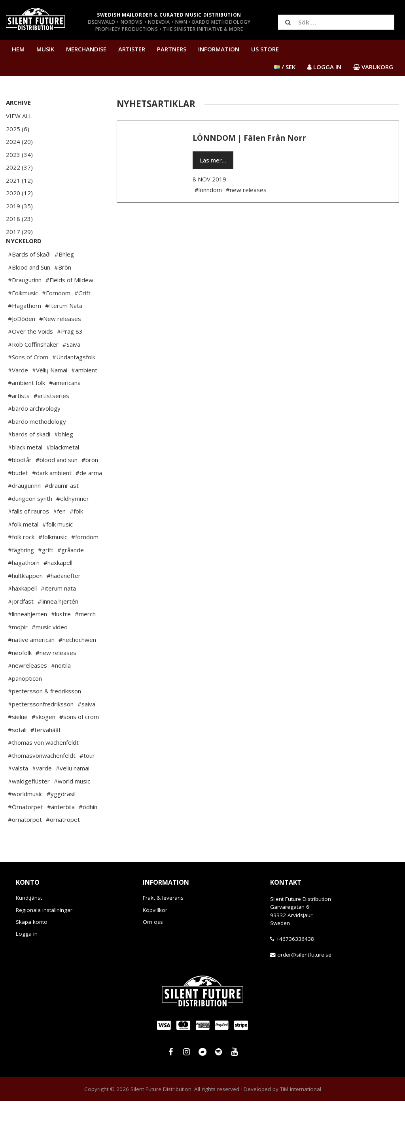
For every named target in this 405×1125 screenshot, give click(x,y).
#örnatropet (63, 843)
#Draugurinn (25, 304)
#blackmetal (62, 471)
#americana (65, 406)
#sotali (17, 753)
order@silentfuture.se (304, 978)
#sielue (18, 740)
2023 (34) (19, 155)
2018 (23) (19, 219)
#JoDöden (21, 342)
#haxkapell (58, 586)
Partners (171, 49)
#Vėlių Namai (49, 394)
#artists (19, 419)
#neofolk (20, 676)
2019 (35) (19, 206)
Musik (45, 49)
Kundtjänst (29, 921)
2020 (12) (19, 193)
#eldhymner (72, 522)
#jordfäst (21, 625)
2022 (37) (19, 167)
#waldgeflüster (29, 805)
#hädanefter (64, 599)
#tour (87, 779)
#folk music (57, 548)
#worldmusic (25, 817)
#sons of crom (79, 740)
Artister (131, 49)
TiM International (300, 1112)
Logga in (27, 957)
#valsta (18, 792)
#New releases (60, 342)
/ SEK (284, 67)
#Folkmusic (23, 317)
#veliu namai (72, 792)
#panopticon (25, 702)
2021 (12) (19, 180)
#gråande (70, 574)
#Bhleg (64, 278)
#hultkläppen (25, 599)
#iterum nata (58, 612)
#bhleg (63, 458)
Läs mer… (213, 160)
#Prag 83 (70, 355)
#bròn (89, 483)
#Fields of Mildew (69, 304)
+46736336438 (295, 962)
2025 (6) (17, 129)
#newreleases (27, 689)
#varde (42, 792)
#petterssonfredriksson (41, 728)
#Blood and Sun (29, 291)
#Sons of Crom (28, 381)
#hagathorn (24, 586)
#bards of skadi (29, 458)
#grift (45, 574)
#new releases (56, 676)
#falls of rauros (28, 535)
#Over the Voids (30, 355)
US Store (265, 49)
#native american (31, 663)
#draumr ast (62, 509)
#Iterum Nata (63, 329)
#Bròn (62, 291)
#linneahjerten (27, 638)
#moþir (18, 651)
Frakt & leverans (163, 921)
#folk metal (23, 548)
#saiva (86, 728)
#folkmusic (52, 560)
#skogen (43, 740)
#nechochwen (77, 663)
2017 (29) (19, 232)
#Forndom (56, 317)
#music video (50, 651)
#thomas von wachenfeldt (43, 766)
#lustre (61, 638)
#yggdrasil (61, 817)
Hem (18, 49)
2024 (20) (19, 141)
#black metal (25, 471)
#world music (72, 805)
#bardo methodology (37, 445)
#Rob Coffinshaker (33, 368)
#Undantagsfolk (73, 381)
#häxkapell (22, 612)
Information (218, 49)
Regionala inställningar (44, 933)
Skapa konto (31, 945)
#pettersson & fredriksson (44, 715)
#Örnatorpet (25, 830)
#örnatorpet (25, 843)
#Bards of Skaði (29, 278)
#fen (59, 535)
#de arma (89, 496)
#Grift (82, 317)
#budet (18, 496)
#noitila (61, 689)
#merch (85, 638)
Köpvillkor (155, 933)
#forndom (84, 560)
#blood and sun (57, 483)
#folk (76, 535)
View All (19, 116)
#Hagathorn (24, 329)
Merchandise (86, 49)
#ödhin (88, 830)
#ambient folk (26, 406)
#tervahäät (45, 753)
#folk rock (21, 560)
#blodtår (20, 483)
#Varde (18, 394)
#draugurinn (24, 509)
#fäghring (21, 574)
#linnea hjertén (58, 625)
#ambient (84, 394)
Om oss (153, 945)
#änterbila (61, 830)
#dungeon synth (30, 522)
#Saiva (71, 368)
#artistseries (51, 419)
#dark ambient (52, 496)
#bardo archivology (34, 432)
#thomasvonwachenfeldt (42, 779)
